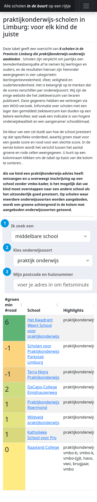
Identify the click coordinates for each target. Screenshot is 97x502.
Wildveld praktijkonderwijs (43, 419)
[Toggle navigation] (86, 6)
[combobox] (53, 285)
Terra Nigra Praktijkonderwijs (43, 374)
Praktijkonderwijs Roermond (43, 404)
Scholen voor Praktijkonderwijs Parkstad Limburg (43, 354)
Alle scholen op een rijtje (37, 6)
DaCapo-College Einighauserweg (42, 389)
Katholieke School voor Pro (41, 435)
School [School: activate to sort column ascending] (33, 310)
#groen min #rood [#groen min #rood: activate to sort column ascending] (12, 305)
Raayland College (43, 447)
